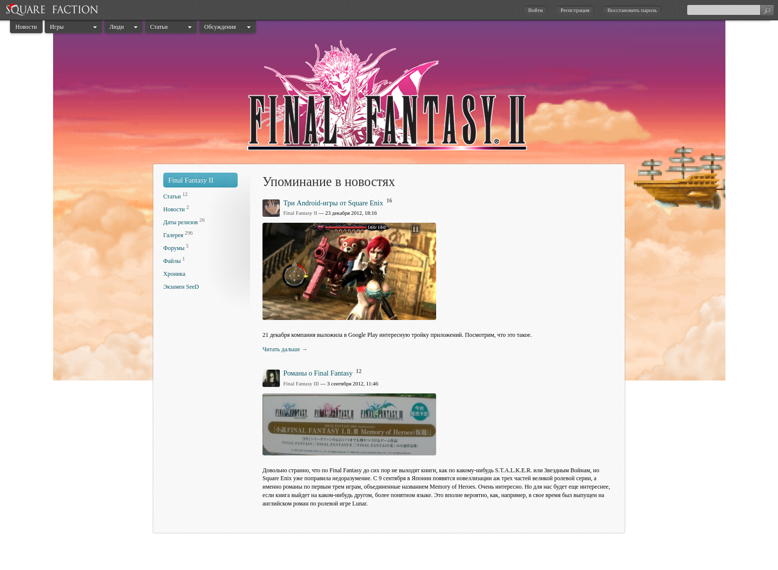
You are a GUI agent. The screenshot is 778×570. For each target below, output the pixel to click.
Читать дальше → (285, 349)
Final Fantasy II (190, 180)
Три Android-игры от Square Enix (333, 203)
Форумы (174, 248)
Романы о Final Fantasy (318, 373)
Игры (57, 26)
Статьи (159, 26)
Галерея (173, 235)
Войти (535, 10)
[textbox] (730, 10)
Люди (117, 26)
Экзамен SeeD (181, 286)
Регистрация (575, 10)
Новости (26, 26)
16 (389, 200)
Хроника (174, 273)
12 (359, 371)
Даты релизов (180, 222)
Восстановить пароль (632, 10)
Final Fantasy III (301, 383)
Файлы (172, 260)
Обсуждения (220, 26)
